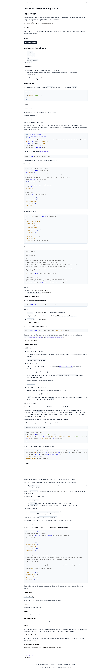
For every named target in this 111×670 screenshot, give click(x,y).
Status (4, 17)
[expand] (21, 10)
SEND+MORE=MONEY (41, 618)
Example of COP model (42, 340)
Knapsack (37, 625)
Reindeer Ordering (40, 597)
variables (53, 312)
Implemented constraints (9, 20)
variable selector (76, 486)
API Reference (5, 10)
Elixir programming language (75, 667)
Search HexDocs (71, 664)
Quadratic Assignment (41, 635)
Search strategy (43, 384)
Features (5, 22)
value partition (72, 491)
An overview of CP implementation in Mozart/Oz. (50, 23)
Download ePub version (81, 664)
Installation (6, 24)
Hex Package (50, 664)
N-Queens (38, 604)
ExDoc (58, 667)
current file (63, 664)
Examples (5, 28)
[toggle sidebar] (21, 2)
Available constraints (44, 322)
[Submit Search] (37, 3)
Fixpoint (4, 2)
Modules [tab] (8, 7)
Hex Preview (57, 664)
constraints (55, 319)
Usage (4, 26)
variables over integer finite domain (78, 316)
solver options (58, 292)
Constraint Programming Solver (9, 12)
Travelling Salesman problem (43, 644)
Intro (4, 18)
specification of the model (51, 290)
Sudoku (37, 611)
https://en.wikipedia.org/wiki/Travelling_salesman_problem (53, 647)
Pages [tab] (2, 7)
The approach (6, 15)
